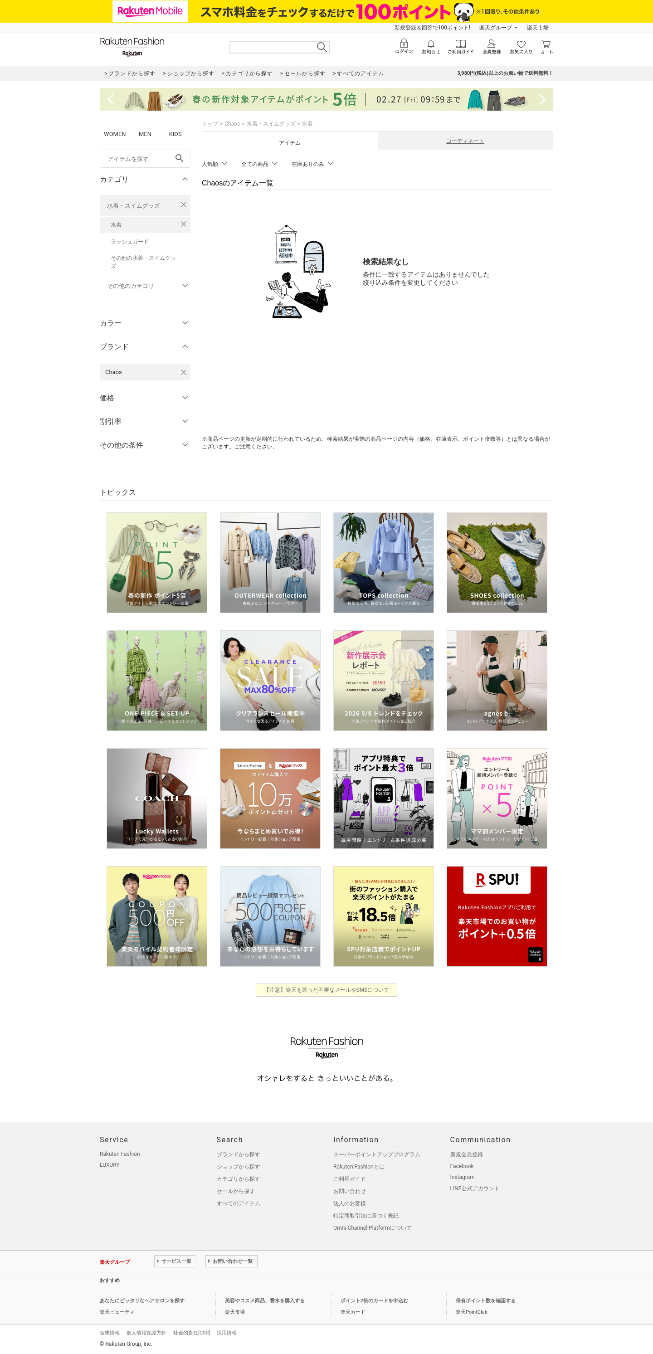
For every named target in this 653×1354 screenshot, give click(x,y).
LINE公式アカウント (475, 1188)
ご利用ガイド (349, 1179)
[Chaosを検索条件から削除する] (183, 372)
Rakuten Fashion (120, 1154)
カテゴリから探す (238, 1179)
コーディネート (465, 141)
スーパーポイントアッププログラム (376, 1154)
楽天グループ (495, 27)
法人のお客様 (349, 1203)
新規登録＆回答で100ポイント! (432, 27)
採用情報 (227, 1333)
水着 (116, 225)
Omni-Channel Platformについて (372, 1228)
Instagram (462, 1177)
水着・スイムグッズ (133, 205)
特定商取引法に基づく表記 (366, 1216)
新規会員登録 (466, 1154)
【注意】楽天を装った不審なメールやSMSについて (327, 990)
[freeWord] (145, 159)
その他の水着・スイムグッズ (143, 262)
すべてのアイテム (238, 1203)
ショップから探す (238, 1167)
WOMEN (115, 134)
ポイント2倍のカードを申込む (374, 1301)
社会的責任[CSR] (191, 1333)
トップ (210, 124)
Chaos (232, 124)
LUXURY (110, 1165)
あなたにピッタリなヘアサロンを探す (142, 1301)
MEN (145, 134)
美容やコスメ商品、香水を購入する (265, 1301)
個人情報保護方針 (146, 1333)
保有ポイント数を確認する (486, 1301)
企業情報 (110, 1333)
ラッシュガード (130, 242)
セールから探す (236, 1191)
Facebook (462, 1166)
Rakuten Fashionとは (359, 1167)
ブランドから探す (238, 1154)
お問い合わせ (349, 1191)
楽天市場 (538, 27)
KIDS (175, 134)
